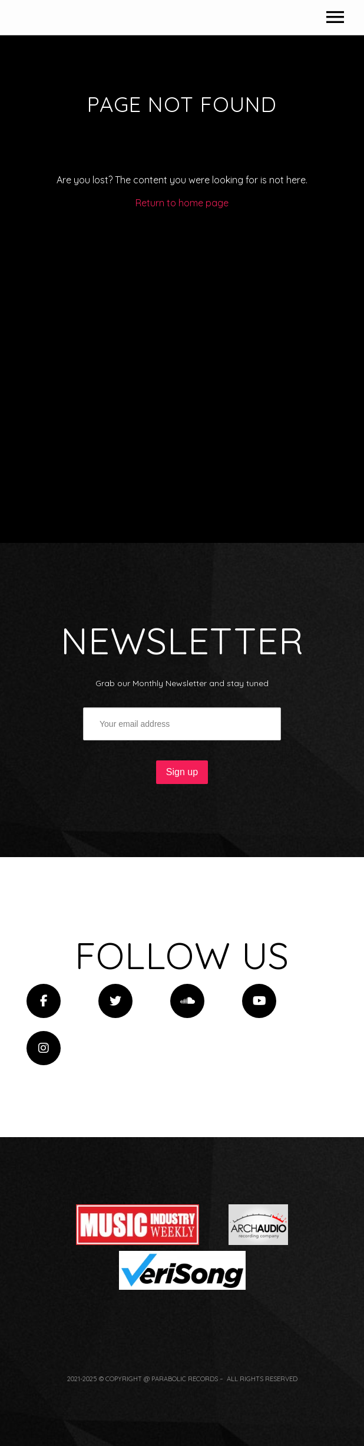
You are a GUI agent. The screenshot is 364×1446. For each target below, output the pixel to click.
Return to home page (182, 375)
